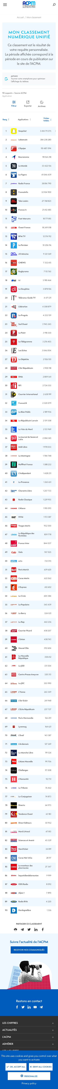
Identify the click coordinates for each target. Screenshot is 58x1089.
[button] (40, 1023)
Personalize (30, 1076)
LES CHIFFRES (10, 1023)
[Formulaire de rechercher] (47, 4)
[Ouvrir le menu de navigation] (11, 4)
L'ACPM (6, 1037)
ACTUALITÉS (9, 1030)
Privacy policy (29, 1083)
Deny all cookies (41, 1066)
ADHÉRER (7, 1043)
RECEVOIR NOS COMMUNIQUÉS (29, 950)
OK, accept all (15, 1066)
